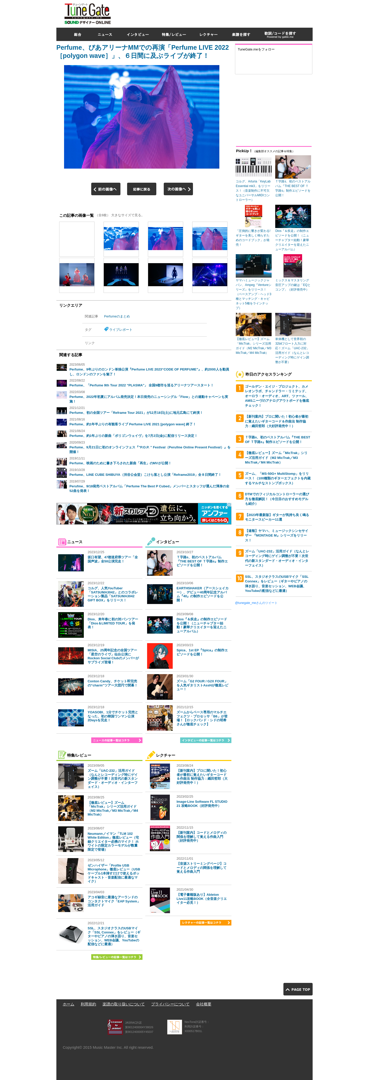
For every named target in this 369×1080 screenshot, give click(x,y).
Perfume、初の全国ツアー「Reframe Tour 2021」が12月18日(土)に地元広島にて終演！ (136, 413)
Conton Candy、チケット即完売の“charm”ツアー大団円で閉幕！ (113, 683)
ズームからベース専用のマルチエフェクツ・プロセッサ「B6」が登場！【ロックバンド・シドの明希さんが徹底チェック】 (202, 718)
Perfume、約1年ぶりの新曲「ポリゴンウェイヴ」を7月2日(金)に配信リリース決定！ (133, 436)
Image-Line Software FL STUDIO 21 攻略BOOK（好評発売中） (202, 804)
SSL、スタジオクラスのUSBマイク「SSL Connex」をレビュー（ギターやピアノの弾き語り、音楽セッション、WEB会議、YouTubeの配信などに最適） (114, 936)
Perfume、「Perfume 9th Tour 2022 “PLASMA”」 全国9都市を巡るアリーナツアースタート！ (141, 385)
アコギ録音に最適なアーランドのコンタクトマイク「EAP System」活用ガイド (114, 901)
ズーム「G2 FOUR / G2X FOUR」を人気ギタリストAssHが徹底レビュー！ (202, 685)
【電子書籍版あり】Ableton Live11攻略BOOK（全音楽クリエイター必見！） (202, 898)
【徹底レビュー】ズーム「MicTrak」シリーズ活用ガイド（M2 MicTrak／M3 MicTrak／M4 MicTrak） (113, 809)
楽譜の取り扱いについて (123, 1004)
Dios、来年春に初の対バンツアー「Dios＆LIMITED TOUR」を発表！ (113, 623)
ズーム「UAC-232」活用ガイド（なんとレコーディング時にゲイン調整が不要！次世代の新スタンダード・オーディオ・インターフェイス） (113, 778)
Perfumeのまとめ (117, 316)
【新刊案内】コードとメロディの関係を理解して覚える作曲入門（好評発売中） (202, 836)
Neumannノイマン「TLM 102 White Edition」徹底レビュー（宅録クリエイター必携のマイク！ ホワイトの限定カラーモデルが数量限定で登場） (113, 841)
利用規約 (88, 1004)
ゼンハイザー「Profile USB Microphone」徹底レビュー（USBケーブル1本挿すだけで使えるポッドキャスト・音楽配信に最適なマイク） (114, 873)
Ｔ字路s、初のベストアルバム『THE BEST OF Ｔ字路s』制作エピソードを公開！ (202, 561)
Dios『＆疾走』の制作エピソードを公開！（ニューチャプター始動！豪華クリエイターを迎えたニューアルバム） (202, 625)
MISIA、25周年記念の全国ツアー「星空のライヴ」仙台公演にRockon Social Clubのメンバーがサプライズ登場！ (113, 656)
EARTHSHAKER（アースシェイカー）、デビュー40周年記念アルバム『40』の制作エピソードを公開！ (203, 594)
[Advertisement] (219, 12)
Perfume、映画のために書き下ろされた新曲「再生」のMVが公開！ (120, 463)
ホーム (68, 1004)
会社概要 (203, 1004)
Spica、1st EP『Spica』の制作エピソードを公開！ (202, 652)
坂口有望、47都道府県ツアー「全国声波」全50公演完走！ (113, 559)
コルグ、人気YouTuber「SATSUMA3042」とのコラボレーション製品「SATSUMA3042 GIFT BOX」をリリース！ (113, 594)
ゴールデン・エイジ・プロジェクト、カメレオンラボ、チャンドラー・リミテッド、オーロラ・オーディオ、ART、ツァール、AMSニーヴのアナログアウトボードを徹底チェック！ (277, 396)
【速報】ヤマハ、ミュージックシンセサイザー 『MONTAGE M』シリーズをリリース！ (276, 535)
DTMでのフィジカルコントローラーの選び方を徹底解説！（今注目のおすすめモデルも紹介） (277, 499)
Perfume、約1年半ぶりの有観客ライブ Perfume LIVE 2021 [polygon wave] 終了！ (132, 424)
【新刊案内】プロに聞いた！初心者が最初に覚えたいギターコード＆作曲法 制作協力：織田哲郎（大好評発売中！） (202, 777)
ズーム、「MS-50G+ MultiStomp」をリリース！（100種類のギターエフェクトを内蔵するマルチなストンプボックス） (278, 478)
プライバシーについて (170, 1004)
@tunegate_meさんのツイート (256, 603)
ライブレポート (120, 330)
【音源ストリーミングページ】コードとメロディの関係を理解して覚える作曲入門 (202, 867)
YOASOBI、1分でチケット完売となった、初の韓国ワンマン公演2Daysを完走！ (113, 716)
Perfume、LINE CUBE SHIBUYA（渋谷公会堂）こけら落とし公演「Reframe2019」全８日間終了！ (145, 475)
